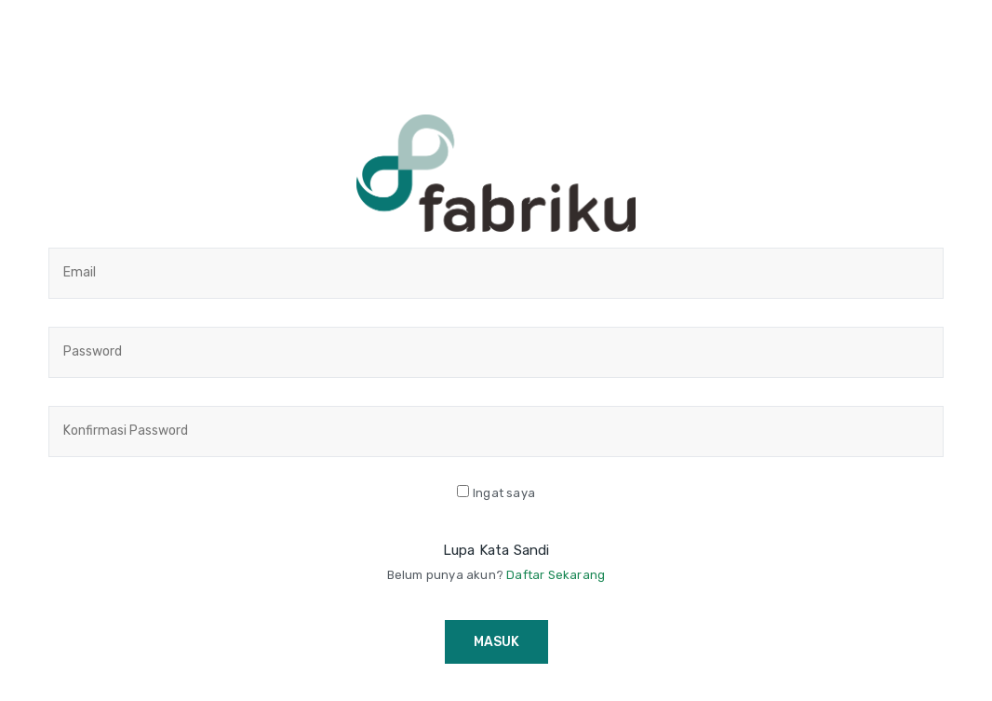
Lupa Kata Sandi (496, 550)
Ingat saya (504, 493)
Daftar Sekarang (555, 575)
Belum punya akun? (496, 575)
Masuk (496, 642)
